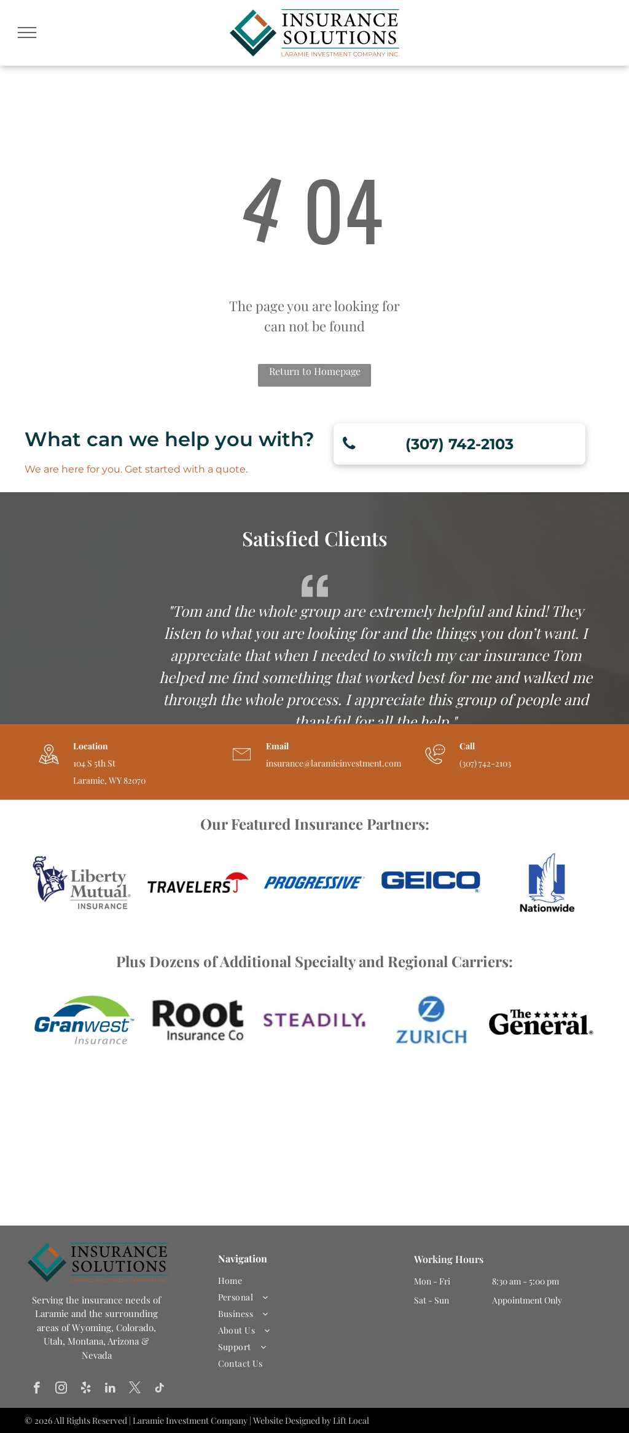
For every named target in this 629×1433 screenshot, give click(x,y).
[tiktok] (159, 1389)
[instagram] (61, 1389)
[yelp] (86, 1389)
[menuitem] (310, 1280)
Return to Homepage (315, 371)
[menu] (27, 32)
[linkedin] (110, 1389)
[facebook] (36, 1389)
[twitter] (135, 1389)
